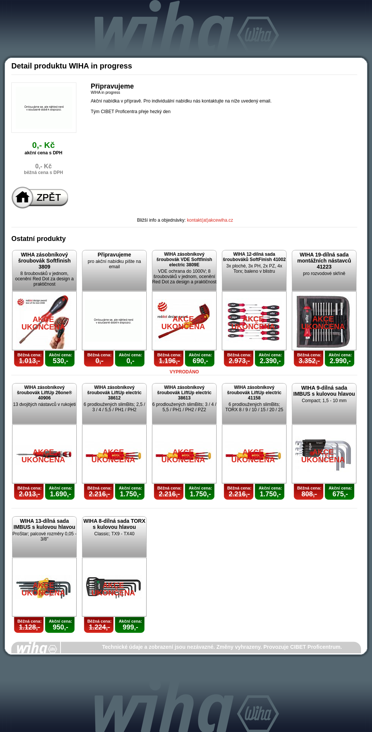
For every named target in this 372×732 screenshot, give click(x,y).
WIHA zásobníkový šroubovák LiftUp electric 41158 (254, 393)
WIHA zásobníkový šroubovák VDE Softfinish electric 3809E (184, 259)
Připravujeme (114, 255)
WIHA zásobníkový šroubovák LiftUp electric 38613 (184, 393)
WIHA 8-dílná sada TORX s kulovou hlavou (114, 524)
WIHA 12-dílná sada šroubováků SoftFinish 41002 (254, 257)
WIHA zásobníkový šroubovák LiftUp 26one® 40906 (44, 393)
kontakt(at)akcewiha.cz (210, 220)
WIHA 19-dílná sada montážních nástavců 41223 (324, 261)
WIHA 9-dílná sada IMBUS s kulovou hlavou (324, 391)
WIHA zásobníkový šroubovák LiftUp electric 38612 (114, 393)
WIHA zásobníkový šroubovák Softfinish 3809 (44, 261)
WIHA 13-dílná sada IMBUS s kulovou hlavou (44, 524)
